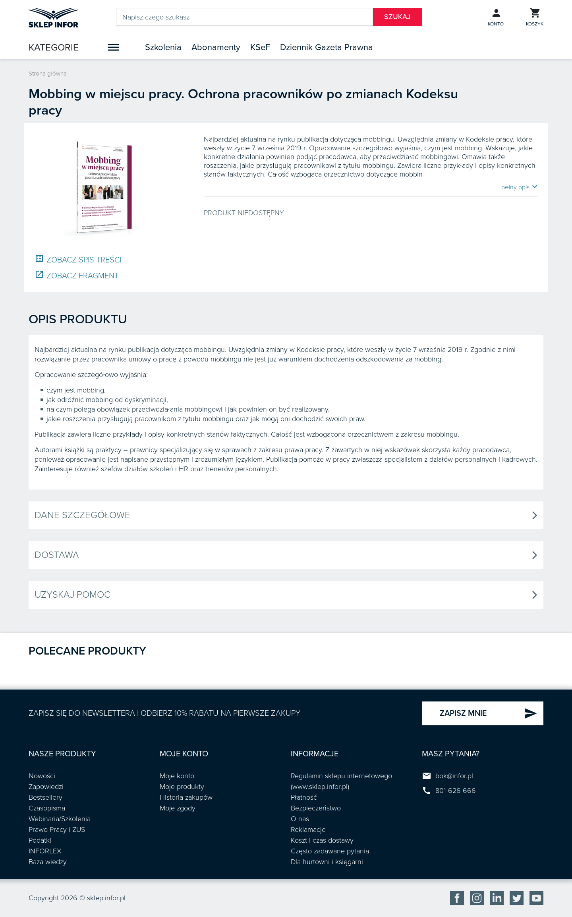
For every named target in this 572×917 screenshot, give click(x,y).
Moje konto (177, 775)
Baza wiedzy (48, 861)
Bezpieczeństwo (316, 808)
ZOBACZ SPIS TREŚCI (78, 259)
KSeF (260, 47)
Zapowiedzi (46, 786)
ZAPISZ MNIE (488, 713)
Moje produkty (182, 786)
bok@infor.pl (454, 775)
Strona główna (48, 73)
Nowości (42, 775)
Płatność (304, 797)
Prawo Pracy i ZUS (57, 829)
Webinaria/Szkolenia (60, 818)
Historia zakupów (186, 797)
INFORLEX (45, 851)
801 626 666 (455, 790)
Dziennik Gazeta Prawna (326, 47)
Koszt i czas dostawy (322, 840)
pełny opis (519, 187)
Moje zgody (177, 808)
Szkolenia (163, 47)
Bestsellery (45, 797)
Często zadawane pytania (330, 851)
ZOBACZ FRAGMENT (77, 275)
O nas (300, 818)
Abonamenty (215, 47)
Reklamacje (308, 829)
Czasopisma (47, 808)
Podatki (40, 840)
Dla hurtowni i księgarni (327, 861)
